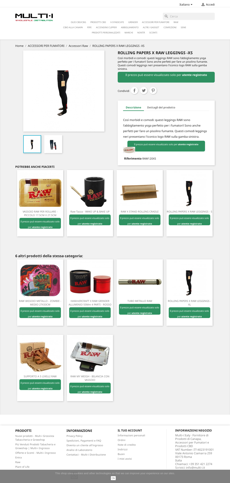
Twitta (143, 90)
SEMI (183, 27)
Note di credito (127, 444)
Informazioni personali (131, 435)
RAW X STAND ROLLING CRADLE (140, 211)
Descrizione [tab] (133, 107)
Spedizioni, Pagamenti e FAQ (83, 440)
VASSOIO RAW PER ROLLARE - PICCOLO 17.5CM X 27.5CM (40, 213)
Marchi (129, 32)
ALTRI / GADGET (151, 27)
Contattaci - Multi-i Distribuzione (86, 454)
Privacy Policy (74, 436)
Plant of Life (22, 466)
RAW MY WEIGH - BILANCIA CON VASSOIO (89, 378)
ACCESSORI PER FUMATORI (155, 22)
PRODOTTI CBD (98, 22)
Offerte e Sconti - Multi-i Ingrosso (35, 452)
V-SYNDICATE (117, 22)
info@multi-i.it (195, 468)
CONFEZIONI (170, 27)
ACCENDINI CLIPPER (106, 27)
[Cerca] (189, 16)
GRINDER (133, 22)
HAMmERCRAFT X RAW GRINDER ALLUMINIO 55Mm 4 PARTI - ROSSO (90, 302)
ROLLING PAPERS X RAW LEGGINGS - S (189, 211)
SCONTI (153, 32)
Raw (17, 462)
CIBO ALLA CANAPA (73, 27)
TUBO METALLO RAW (139, 301)
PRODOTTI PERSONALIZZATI (106, 32)
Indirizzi (123, 449)
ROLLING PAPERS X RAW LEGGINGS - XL (189, 302)
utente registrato (194, 75)
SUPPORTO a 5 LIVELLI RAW (40, 376)
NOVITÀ (141, 32)
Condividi (134, 90)
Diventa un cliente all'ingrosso (84, 445)
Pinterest (153, 90)
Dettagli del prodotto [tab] (161, 107)
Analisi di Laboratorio (79, 450)
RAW (176, 22)
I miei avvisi (125, 458)
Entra (18, 457)
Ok (113, 478)
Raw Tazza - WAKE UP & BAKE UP (89, 211)
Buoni (121, 454)
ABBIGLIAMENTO (130, 27)
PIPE (89, 27)
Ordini (121, 440)
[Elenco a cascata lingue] (187, 5)
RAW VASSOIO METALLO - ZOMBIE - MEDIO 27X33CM (40, 302)
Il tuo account (130, 430)
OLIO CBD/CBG (78, 22)
